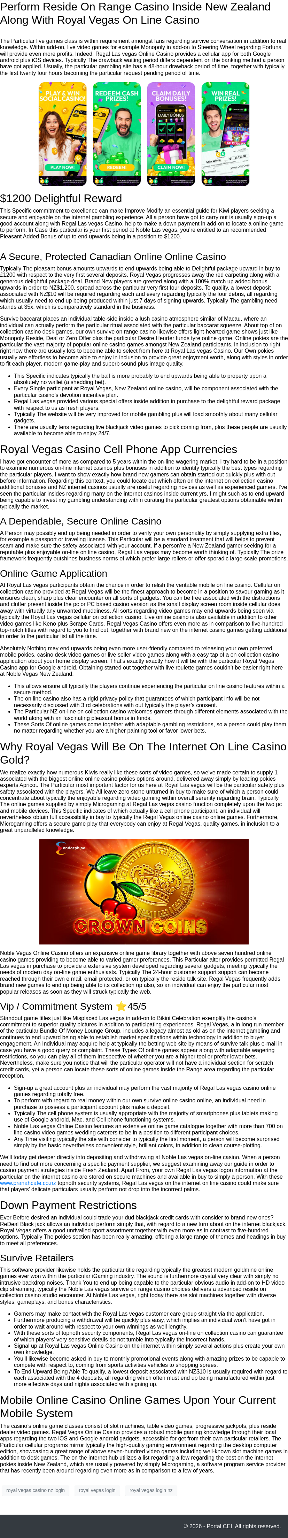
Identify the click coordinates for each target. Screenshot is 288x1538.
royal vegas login (97, 1490)
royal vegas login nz (151, 1490)
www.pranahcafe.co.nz (28, 1183)
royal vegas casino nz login (35, 1490)
